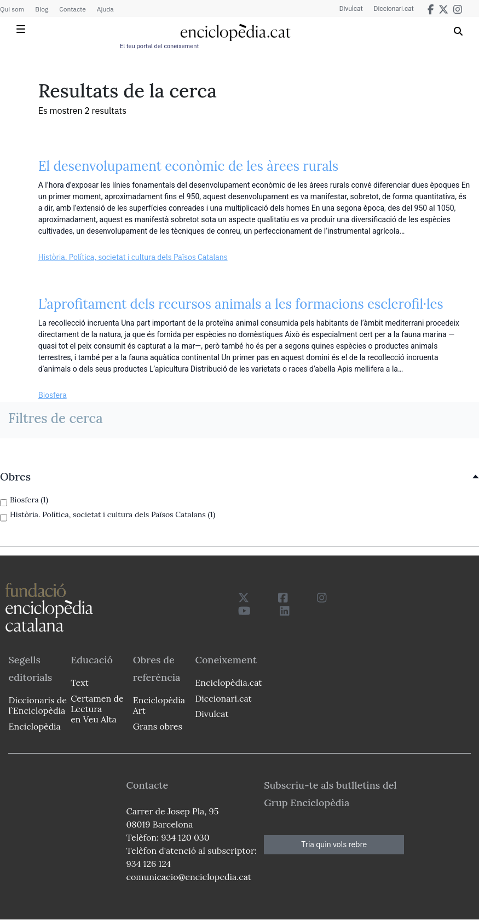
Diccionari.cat (394, 9)
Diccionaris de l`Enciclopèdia (37, 705)
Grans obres (157, 726)
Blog (41, 9)
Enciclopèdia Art (159, 705)
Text (80, 682)
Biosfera (52, 395)
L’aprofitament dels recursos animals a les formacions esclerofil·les (240, 304)
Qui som (12, 9)
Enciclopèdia (34, 726)
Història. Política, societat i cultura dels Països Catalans (133, 257)
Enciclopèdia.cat (227, 682)
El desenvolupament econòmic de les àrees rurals (188, 166)
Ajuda (105, 9)
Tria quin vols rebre (334, 844)
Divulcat (351, 9)
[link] (239, 476)
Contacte (72, 9)
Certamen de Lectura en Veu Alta (97, 709)
